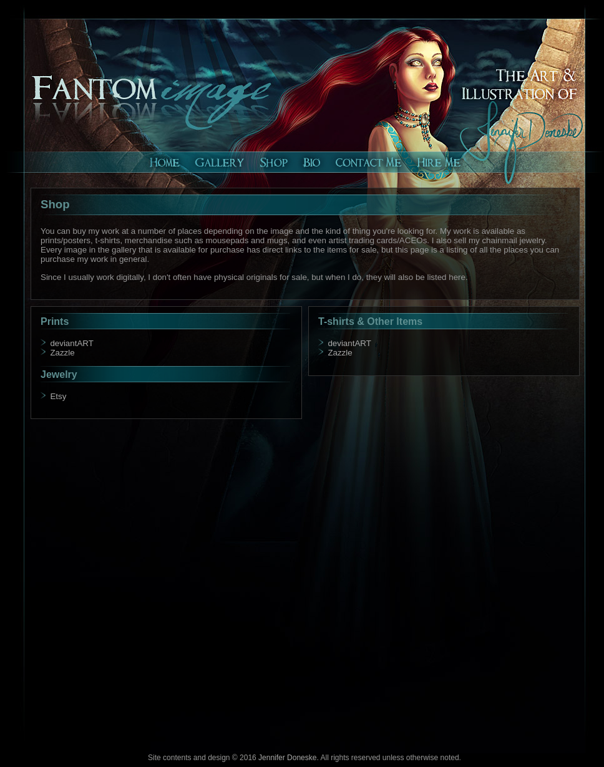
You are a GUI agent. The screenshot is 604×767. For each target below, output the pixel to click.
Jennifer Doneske (287, 757)
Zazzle (62, 352)
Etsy (58, 396)
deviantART (71, 343)
